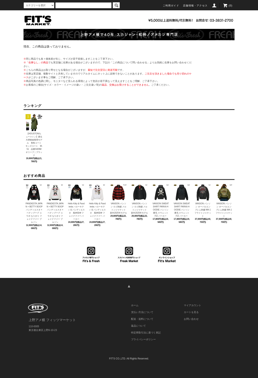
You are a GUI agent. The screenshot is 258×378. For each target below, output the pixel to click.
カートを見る (191, 312)
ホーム (134, 305)
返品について (138, 325)
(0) (227, 5)
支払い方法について (142, 312)
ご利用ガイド (171, 5)
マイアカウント (192, 305)
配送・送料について (142, 319)
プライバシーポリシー (143, 339)
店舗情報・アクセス (195, 5)
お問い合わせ (191, 319)
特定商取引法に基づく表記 (146, 332)
